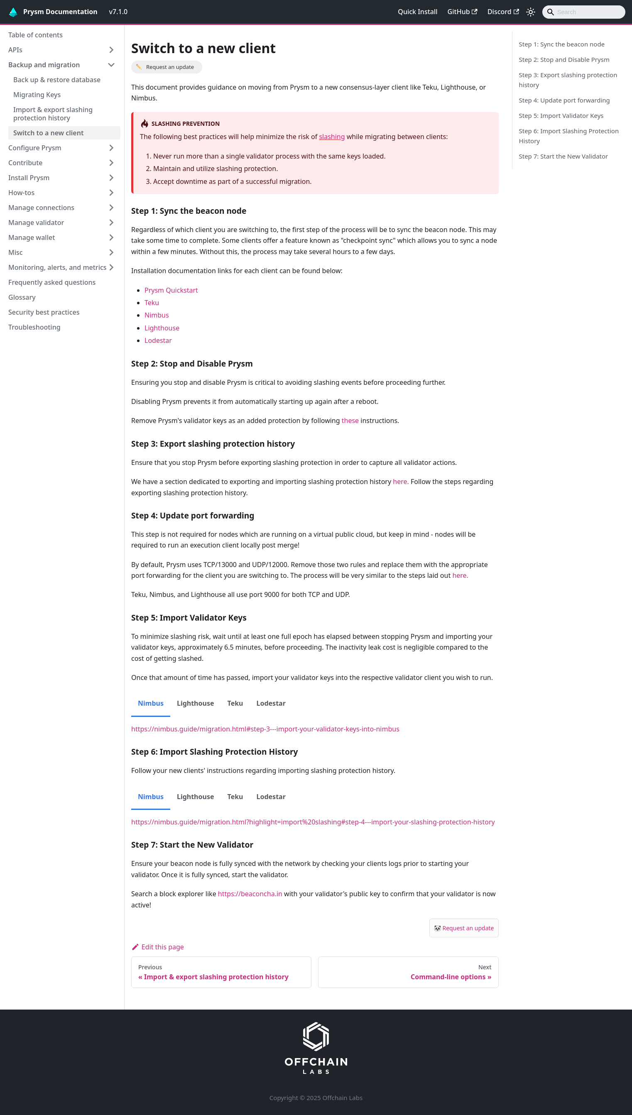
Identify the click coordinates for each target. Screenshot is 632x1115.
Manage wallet (31, 237)
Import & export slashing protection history (53, 113)
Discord (503, 11)
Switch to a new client (48, 132)
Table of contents (35, 34)
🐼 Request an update (464, 928)
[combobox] (583, 12)
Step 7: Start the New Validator (563, 156)
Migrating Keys (37, 94)
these (350, 420)
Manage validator (36, 222)
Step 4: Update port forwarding (564, 100)
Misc (15, 252)
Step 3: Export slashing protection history (568, 80)
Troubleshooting (34, 327)
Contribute (25, 162)
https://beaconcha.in (250, 893)
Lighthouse (162, 328)
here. (401, 481)
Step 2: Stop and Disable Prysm (564, 59)
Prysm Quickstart (171, 290)
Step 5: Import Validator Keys (561, 115)
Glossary (22, 297)
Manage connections (41, 207)
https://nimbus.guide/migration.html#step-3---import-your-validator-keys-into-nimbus (265, 729)
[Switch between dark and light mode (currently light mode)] (530, 12)
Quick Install (417, 11)
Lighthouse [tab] (195, 703)
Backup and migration (44, 64)
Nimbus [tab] (151, 703)
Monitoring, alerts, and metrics (57, 267)
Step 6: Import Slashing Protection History (569, 136)
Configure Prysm (34, 147)
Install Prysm (28, 177)
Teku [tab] (235, 703)
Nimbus (157, 315)
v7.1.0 (118, 11)
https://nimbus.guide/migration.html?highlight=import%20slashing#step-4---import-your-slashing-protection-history (313, 821)
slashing (332, 136)
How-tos (21, 192)
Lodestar (158, 340)
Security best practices (44, 312)
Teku (152, 302)
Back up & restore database (56, 79)
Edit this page (157, 946)
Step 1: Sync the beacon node (562, 44)
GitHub (463, 11)
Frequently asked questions (52, 282)
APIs (15, 49)
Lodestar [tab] (271, 703)
